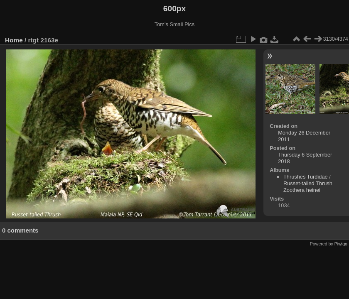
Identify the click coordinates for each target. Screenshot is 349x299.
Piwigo (340, 243)
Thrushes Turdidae (305, 177)
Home (14, 40)
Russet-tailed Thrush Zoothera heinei (307, 186)
